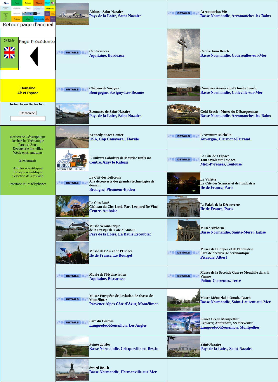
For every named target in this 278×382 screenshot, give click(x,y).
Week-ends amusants (27, 152)
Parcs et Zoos (27, 145)
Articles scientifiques (28, 168)
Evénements (27, 160)
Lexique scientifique (28, 172)
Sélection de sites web (27, 176)
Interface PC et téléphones (27, 184)
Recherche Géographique (27, 137)
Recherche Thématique (28, 141)
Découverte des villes (28, 148)
